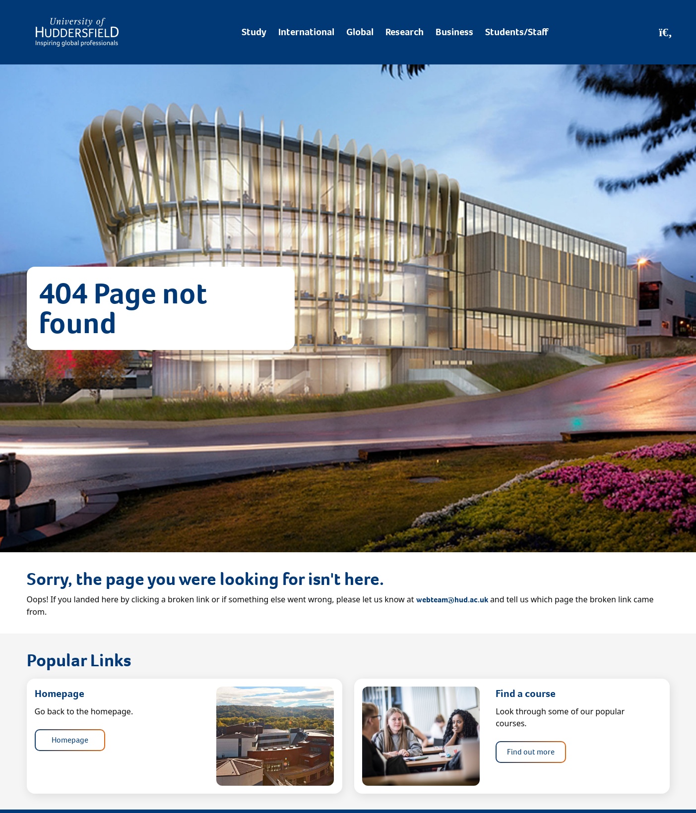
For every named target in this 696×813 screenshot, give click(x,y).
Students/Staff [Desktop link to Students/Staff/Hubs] (516, 32)
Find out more (531, 752)
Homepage (70, 740)
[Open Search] (665, 32)
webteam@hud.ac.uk (452, 599)
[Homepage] (77, 32)
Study (254, 32)
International (306, 32)
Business (454, 32)
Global (360, 32)
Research (404, 32)
